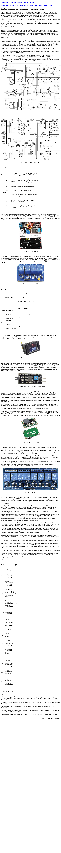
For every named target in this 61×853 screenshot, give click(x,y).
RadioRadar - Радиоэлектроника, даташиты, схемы (17, 2)
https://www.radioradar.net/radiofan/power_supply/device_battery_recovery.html (26, 5)
